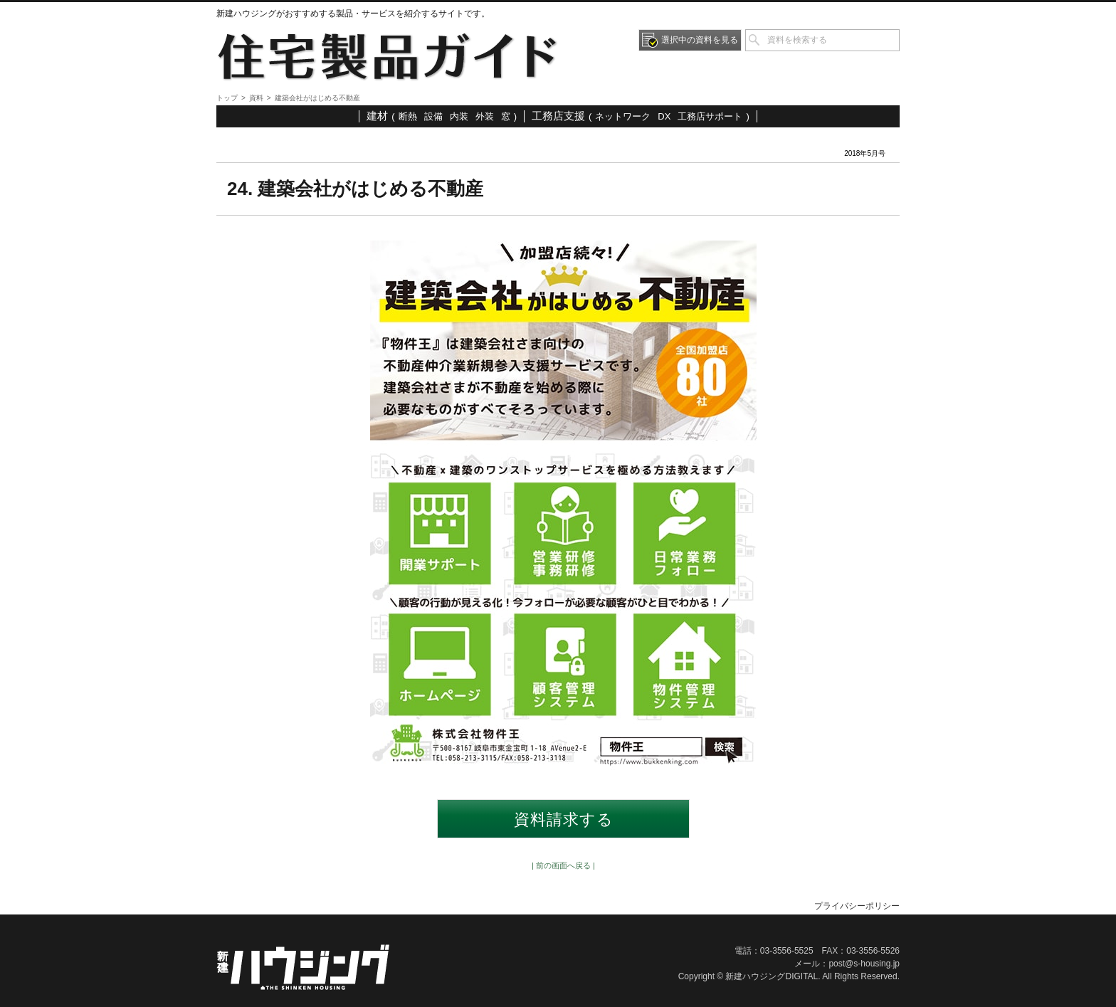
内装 (459, 116)
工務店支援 (558, 116)
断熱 (408, 116)
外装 (484, 116)
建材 (377, 116)
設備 (433, 116)
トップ (227, 98)
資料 (256, 98)
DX (664, 116)
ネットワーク (623, 116)
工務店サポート (710, 116)
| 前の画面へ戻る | (563, 865)
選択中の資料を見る (699, 40)
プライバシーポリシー (857, 906)
